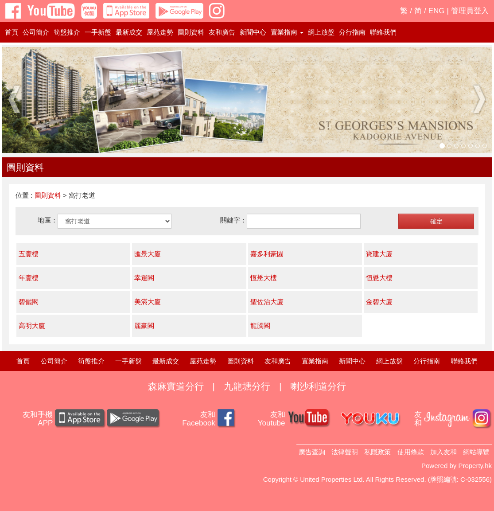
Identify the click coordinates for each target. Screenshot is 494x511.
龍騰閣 (260, 325)
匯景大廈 (147, 253)
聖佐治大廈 (267, 301)
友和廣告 (222, 32)
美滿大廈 (147, 301)
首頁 (11, 32)
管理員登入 (470, 11)
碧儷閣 (29, 301)
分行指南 (352, 32)
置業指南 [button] (287, 32)
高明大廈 (32, 325)
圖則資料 (191, 32)
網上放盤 (321, 32)
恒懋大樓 (379, 277)
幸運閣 (144, 277)
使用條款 (410, 452)
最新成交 (129, 32)
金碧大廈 (379, 301)
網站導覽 (476, 452)
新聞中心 (253, 32)
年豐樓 (29, 277)
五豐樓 (29, 253)
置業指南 (315, 361)
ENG (436, 11)
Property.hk (475, 465)
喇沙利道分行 (318, 386)
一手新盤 (98, 32)
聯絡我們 (383, 32)
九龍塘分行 (247, 386)
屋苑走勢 (160, 32)
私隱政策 (377, 452)
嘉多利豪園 (267, 253)
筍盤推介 (67, 32)
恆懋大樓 (263, 277)
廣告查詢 (312, 452)
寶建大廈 (379, 253)
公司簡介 (36, 32)
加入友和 (443, 452)
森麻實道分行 (176, 386)
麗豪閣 (144, 325)
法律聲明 (344, 452)
